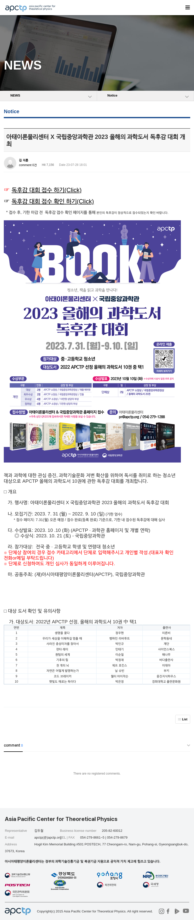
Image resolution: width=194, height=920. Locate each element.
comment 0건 (28, 165)
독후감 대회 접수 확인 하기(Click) (53, 201)
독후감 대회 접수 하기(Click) (47, 190)
